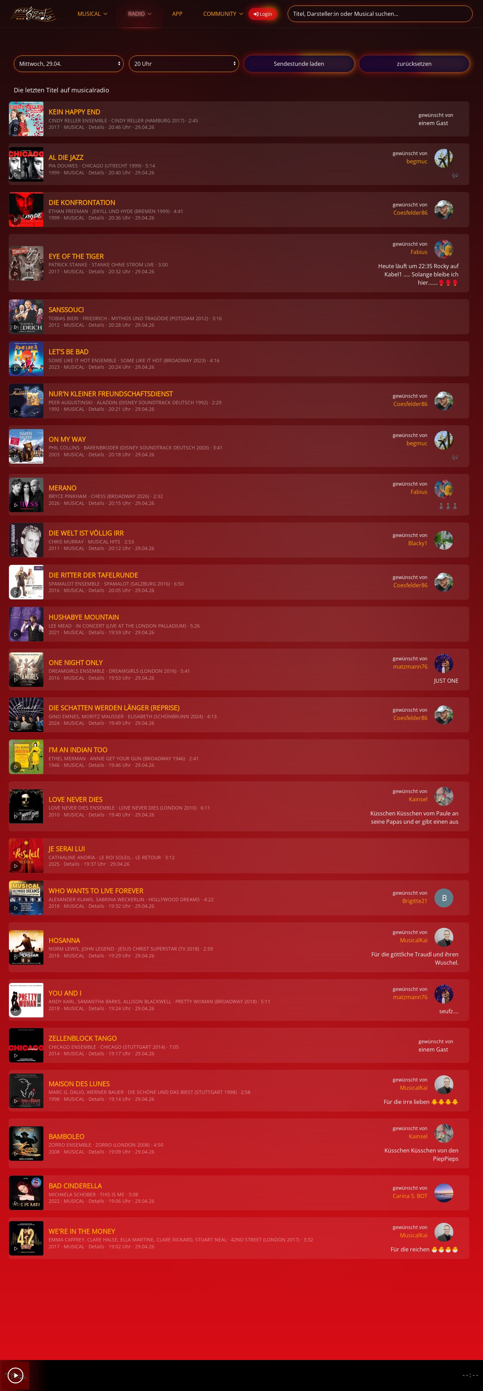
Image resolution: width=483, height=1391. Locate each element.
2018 (54, 906)
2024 (54, 723)
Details (96, 127)
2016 (54, 590)
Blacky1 (418, 543)
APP (177, 14)
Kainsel (418, 799)
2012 (54, 325)
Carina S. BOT (410, 1196)
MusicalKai (414, 940)
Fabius (419, 252)
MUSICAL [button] (92, 14)
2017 (54, 127)
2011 (54, 548)
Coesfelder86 (410, 212)
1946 (54, 765)
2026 (54, 503)
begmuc (417, 161)
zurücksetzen (414, 64)
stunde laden (299, 64)
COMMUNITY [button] (223, 14)
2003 (54, 454)
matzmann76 (410, 666)
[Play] (15, 1375)
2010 (54, 814)
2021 (54, 632)
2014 (54, 1053)
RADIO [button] (140, 14)
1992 (54, 409)
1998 (54, 1099)
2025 (54, 864)
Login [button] (263, 14)
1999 (54, 172)
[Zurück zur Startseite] (33, 14)
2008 (54, 1151)
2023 (54, 367)
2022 (54, 1201)
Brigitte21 (415, 901)
